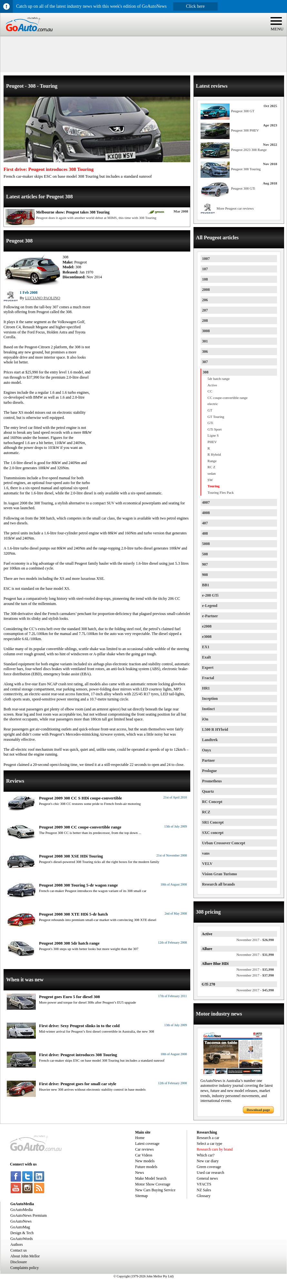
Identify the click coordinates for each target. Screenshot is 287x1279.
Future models (146, 1167)
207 (205, 310)
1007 (206, 258)
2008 (206, 289)
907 (205, 564)
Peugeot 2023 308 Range (249, 150)
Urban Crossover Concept (223, 843)
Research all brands (218, 884)
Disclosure (18, 1262)
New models (144, 1161)
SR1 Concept (213, 822)
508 (205, 554)
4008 (206, 513)
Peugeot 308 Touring (246, 169)
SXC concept (212, 832)
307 (205, 362)
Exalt (206, 657)
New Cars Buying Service (155, 1190)
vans (206, 853)
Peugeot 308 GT (242, 111)
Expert (207, 667)
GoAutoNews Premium (28, 1215)
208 (205, 320)
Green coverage (209, 1167)
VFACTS (204, 1184)
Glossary (204, 1196)
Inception (210, 698)
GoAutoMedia (21, 1209)
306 (205, 351)
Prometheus (212, 781)
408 (205, 533)
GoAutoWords (21, 1238)
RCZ (206, 812)
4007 (206, 502)
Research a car (208, 1137)
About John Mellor (25, 1256)
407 (205, 523)
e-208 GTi (210, 595)
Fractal (208, 678)
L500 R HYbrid (215, 729)
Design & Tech (22, 1233)
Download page (258, 1110)
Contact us (18, 1250)
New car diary (208, 1161)
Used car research (210, 1172)
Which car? (205, 1155)
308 (206, 372)
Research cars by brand (215, 1149)
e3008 (207, 636)
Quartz (208, 791)
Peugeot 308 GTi (243, 188)
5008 (206, 543)
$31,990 (255, 955)
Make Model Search (150, 1178)
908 (205, 574)
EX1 (206, 647)
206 (205, 300)
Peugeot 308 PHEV (245, 130)
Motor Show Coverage (152, 1184)
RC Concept (212, 801)
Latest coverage (147, 1143)
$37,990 (255, 975)
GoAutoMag (20, 1227)
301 (205, 341)
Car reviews (144, 1149)
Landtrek (210, 740)
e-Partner (210, 616)
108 (205, 279)
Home (139, 1137)
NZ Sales (204, 1190)
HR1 (206, 688)
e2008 (207, 626)
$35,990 (255, 969)
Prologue (209, 770)
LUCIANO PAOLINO (42, 298)
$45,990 (255, 990)
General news (207, 1178)
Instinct (208, 709)
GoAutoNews (21, 1221)
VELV (207, 863)
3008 (206, 331)
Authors (16, 1244)
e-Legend (209, 605)
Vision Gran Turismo (219, 874)
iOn (205, 719)
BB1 (205, 585)
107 (205, 269)
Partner (208, 760)
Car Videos (143, 1155)
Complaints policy (24, 1267)
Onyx (206, 750)
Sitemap (141, 1196)
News (139, 1172)
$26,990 (255, 940)
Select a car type (209, 1143)
